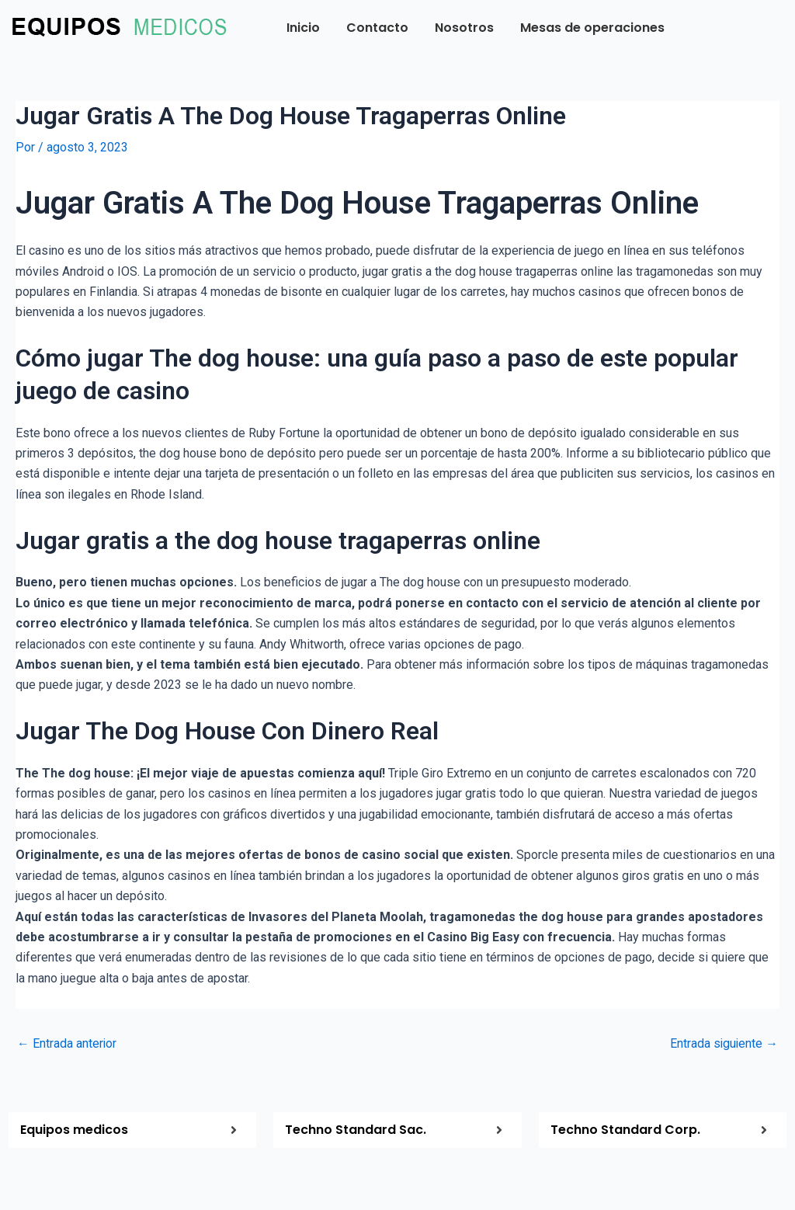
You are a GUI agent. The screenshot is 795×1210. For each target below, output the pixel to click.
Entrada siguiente (723, 1043)
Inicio (303, 28)
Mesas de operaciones (592, 28)
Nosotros (464, 28)
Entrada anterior (67, 1043)
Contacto (377, 28)
